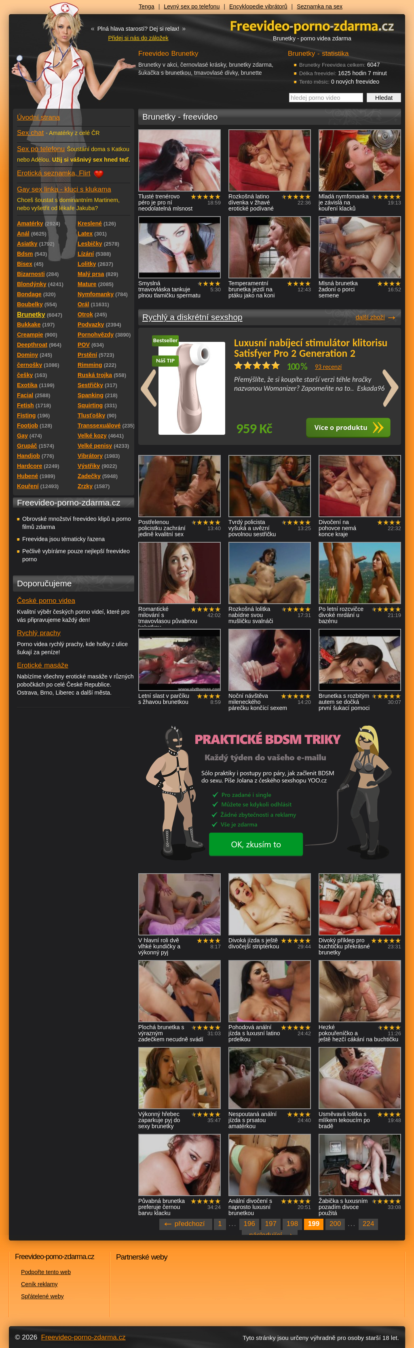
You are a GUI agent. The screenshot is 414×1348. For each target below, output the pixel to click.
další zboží (370, 317)
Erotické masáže (42, 665)
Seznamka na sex (319, 6)
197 (271, 1224)
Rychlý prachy (39, 633)
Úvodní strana (38, 117)
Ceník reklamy (39, 1284)
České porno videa (46, 600)
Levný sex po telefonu (192, 6)
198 (292, 1224)
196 (249, 1224)
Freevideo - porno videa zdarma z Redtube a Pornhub (57, 60)
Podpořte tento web (46, 1272)
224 (368, 1224)
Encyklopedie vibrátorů (258, 6)
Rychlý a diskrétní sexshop (192, 317)
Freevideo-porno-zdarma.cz (83, 1337)
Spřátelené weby (42, 1296)
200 (335, 1224)
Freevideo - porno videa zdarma (312, 25)
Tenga (146, 6)
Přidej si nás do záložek (138, 38)
